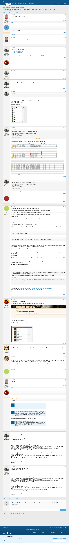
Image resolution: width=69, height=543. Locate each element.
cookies (10, 538)
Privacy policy (57, 527)
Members (31, 3)
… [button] (13, 12)
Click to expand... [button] (38, 138)
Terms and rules (52, 527)
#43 (65, 37)
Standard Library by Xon (17, 52)
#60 (65, 466)
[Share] (63, 14)
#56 (65, 369)
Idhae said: (13, 93)
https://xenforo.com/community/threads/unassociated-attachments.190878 (30, 55)
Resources (25, 3)
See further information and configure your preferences (12, 540)
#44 (65, 47)
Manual (62, 533)
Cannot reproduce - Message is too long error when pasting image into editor (29, 403)
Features (43, 533)
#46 (65, 70)
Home (5, 3)
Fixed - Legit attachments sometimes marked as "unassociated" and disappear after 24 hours (31, 411)
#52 (65, 206)
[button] (17, 4)
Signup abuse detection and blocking (19, 51)
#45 (65, 60)
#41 (65, 14)
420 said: (13, 392)
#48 (65, 91)
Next (17, 12)
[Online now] (6, 350)
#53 (65, 299)
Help (61, 527)
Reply (65, 20)
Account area (53, 533)
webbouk (5, 10)
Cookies (4, 527)
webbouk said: (14, 27)
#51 (65, 196)
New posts (4, 5)
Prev (4, 12)
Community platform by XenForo (34, 529)
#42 (65, 25)
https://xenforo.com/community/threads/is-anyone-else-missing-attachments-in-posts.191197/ (36, 288)
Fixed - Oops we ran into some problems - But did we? (25, 421)
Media (19, 3)
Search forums (9, 5)
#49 (65, 127)
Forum (34, 533)
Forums (8, 3)
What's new (14, 3)
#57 (65, 379)
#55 (65, 356)
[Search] (63, 4)
